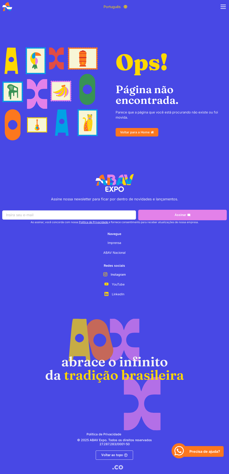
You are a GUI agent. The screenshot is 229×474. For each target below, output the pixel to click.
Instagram (118, 274)
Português (112, 6)
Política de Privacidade (94, 222)
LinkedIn (118, 294)
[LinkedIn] (106, 294)
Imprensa (114, 243)
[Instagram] (105, 274)
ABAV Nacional (114, 252)
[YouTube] (106, 284)
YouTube (118, 284)
